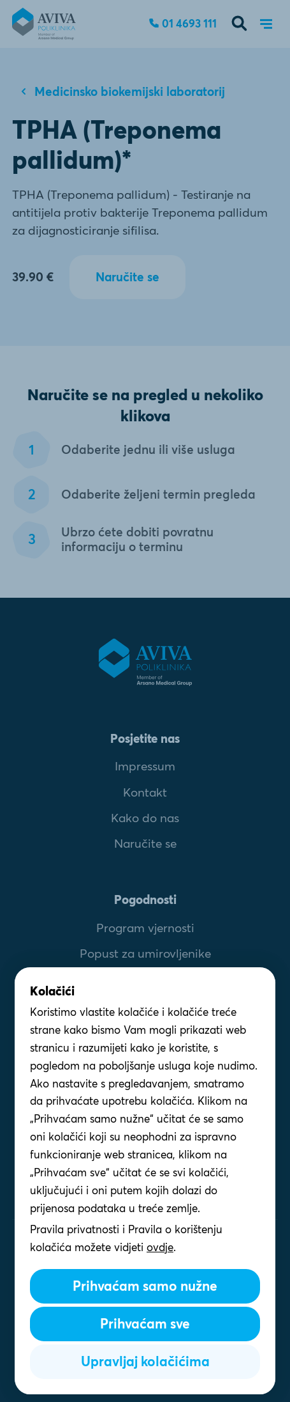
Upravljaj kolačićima (145, 1361)
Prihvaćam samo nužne (145, 1286)
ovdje (160, 1247)
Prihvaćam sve (145, 1324)
